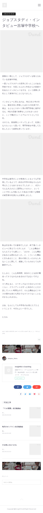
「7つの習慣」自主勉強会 (11, 408)
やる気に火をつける (9, 445)
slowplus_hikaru (12, 358)
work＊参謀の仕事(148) (8, 331)
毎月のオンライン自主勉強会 (12, 427)
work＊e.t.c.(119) (19, 331)
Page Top (21, 500)
